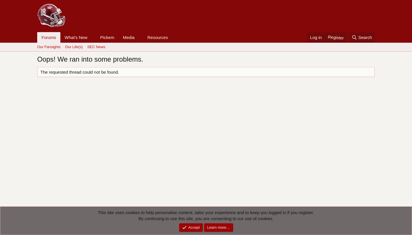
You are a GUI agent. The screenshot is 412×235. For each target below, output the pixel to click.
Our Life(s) (74, 47)
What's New (76, 37)
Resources (157, 37)
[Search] (362, 37)
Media (128, 37)
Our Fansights (49, 47)
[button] (92, 37)
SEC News (96, 47)
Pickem (107, 37)
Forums (48, 37)
